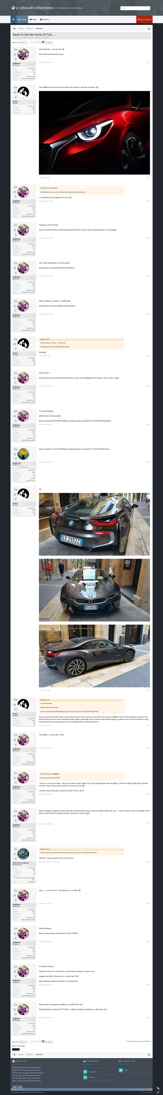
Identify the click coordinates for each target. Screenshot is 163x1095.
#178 (148, 941)
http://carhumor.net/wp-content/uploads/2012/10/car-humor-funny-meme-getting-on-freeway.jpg (77, 230)
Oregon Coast (31, 881)
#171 (148, 690)
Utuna (15, 101)
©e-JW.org (20, 1089)
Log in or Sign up (144, 19)
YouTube (89, 1077)
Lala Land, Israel (30, 480)
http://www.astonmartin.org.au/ (51, 54)
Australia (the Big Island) (28, 78)
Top (147, 1089)
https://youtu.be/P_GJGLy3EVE (50, 778)
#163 (148, 201)
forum (13, 1089)
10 (46, 42)
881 (34, 870)
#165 (148, 276)
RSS (150, 1089)
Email (123, 1070)
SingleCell (17, 463)
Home (13, 19)
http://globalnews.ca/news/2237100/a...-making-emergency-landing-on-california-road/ (73, 1009)
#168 (148, 386)
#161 (148, 62)
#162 (148, 177)
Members (45, 19)
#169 (148, 424)
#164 (148, 238)
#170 (148, 462)
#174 (148, 794)
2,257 (33, 70)
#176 (148, 862)
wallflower (38, 37)
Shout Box (25, 37)
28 (34, 874)
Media (34, 19)
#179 (148, 985)
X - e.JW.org (90, 1072)
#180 (148, 1017)
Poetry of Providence (21, 863)
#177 (148, 903)
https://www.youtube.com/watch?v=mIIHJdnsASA (58, 981)
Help (139, 1089)
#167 (148, 355)
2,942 (33, 108)
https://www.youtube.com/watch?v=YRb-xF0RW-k (58, 933)
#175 (148, 824)
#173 (148, 748)
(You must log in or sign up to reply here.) (138, 1041)
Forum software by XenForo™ (27, 1092)
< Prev (22, 42)
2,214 (33, 472)
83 (34, 74)
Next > (50, 42)
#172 (148, 725)
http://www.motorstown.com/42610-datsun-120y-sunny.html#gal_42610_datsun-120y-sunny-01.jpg (79, 378)
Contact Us (133, 1089)
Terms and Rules (147, 1092)
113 (34, 476)
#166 (148, 314)
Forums (23, 19)
